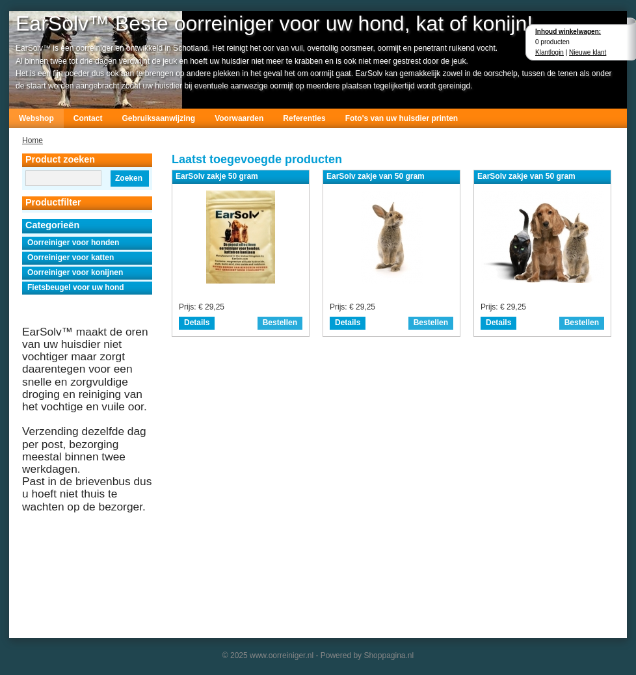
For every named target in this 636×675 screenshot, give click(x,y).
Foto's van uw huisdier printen (401, 118)
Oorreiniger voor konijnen (75, 272)
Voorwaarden (239, 118)
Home (32, 140)
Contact (88, 118)
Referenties (304, 118)
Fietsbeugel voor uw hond (75, 287)
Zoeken (128, 178)
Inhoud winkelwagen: (568, 31)
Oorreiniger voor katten (70, 257)
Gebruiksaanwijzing (158, 118)
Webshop (36, 118)
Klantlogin (549, 52)
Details (196, 322)
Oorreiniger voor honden (73, 242)
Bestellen (280, 322)
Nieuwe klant (587, 52)
